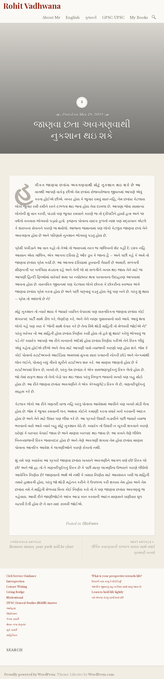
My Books (139, 17)
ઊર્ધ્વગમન (90, 523)
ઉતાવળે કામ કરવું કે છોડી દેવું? (107, 581)
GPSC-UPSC (113, 17)
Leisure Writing (16, 586)
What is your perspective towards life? (117, 576)
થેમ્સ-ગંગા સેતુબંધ (16, 624)
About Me (51, 17)
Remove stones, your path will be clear (45, 544)
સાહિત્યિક (11, 635)
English (73, 17)
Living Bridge (15, 592)
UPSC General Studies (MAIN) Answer (31, 603)
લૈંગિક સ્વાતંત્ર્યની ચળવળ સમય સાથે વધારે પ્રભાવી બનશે (118, 547)
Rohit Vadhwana (32, 5)
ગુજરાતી (91, 17)
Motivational (14, 597)
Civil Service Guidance (21, 576)
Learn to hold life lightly (107, 592)
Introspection (15, 581)
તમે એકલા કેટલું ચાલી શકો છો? (108, 597)
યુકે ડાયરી (11, 629)
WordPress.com (101, 674)
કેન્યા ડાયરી (12, 619)
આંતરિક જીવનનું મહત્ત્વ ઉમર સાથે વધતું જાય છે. (117, 586)
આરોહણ (11, 608)
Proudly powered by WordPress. (30, 674)
